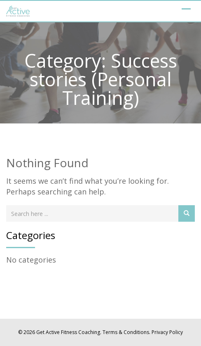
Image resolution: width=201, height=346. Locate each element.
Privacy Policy (167, 332)
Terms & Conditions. (126, 332)
